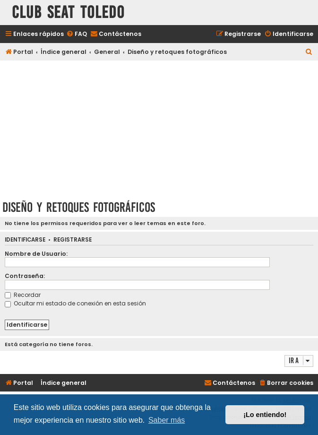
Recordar (23, 295)
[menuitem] (76, 34)
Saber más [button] (166, 420)
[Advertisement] (159, 128)
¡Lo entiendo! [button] (264, 414)
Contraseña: (25, 276)
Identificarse (25, 240)
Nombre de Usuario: (36, 254)
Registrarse (72, 240)
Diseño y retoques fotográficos (78, 207)
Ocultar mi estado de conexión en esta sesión (75, 303)
